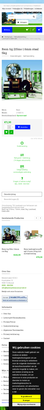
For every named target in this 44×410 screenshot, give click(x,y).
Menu (7, 30)
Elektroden (6, 211)
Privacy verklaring (11, 334)
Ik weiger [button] (26, 400)
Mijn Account (6, 8)
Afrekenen (38, 8)
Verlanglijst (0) (17, 8)
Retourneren (8, 385)
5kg (26, 209)
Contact (6, 338)
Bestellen (23, 127)
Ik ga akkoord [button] (26, 396)
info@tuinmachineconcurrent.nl (14, 288)
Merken (6, 351)
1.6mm (17, 209)
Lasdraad (32, 209)
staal (23, 209)
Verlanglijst (8, 389)
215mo (11, 209)
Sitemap (7, 364)
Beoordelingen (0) (11, 199)
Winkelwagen (28, 8)
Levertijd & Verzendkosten (14, 318)
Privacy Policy (9, 322)
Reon (4, 209)
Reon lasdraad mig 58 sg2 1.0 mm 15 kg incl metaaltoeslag (33, 251)
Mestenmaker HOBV (8, 402)
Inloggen (22, 22)
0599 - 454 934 (7, 285)
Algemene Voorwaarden (13, 330)
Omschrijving (10, 194)
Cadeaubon (7, 356)
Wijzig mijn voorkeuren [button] (26, 404)
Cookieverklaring (10, 326)
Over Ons (7, 314)
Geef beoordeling (28, 56)
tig (7, 209)
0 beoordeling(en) (15, 56)
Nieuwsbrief (8, 393)
